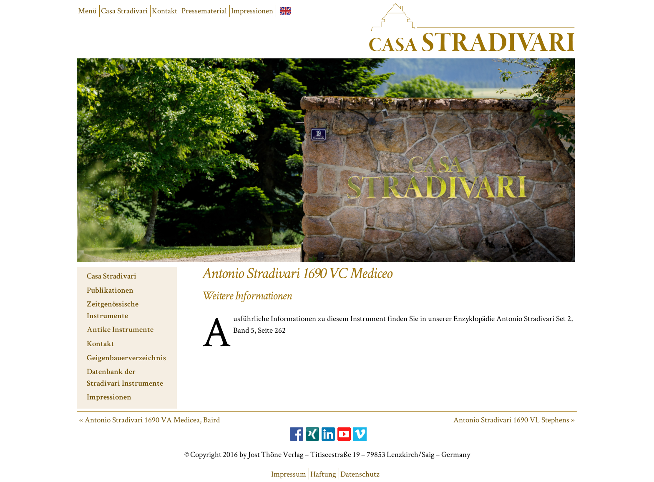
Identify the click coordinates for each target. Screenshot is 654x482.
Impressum (288, 474)
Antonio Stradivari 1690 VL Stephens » (514, 419)
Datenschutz (360, 474)
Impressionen (252, 10)
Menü (87, 10)
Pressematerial (204, 10)
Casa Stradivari (124, 10)
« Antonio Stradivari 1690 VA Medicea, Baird (149, 419)
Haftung (323, 474)
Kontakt (164, 10)
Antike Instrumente (120, 330)
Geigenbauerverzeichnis (126, 359)
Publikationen (110, 291)
